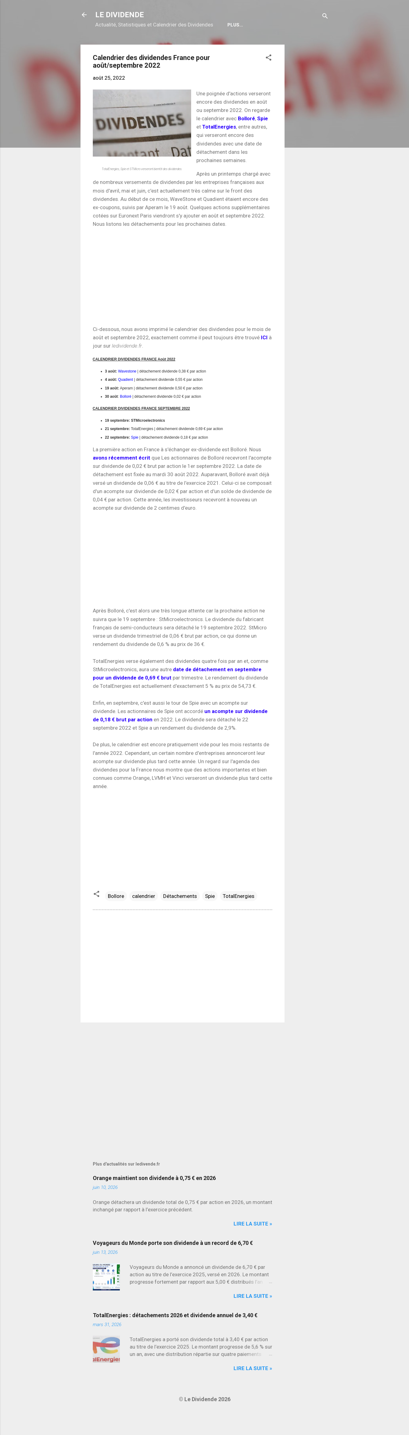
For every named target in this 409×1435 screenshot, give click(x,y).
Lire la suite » (253, 1243)
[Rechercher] (325, 16)
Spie (134, 457)
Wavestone (127, 391)
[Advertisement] (309, 156)
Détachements (180, 916)
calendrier (143, 916)
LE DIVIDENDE (119, 14)
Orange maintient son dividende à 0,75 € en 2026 (154, 1197)
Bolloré (125, 416)
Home (107, 44)
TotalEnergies (238, 916)
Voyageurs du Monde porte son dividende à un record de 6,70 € (173, 1262)
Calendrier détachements (159, 44)
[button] (268, 78)
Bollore (116, 916)
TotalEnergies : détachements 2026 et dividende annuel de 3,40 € (175, 1335)
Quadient (125, 399)
